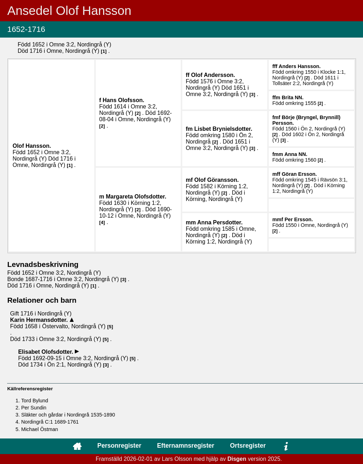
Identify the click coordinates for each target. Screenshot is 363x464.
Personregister (119, 445)
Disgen (236, 459)
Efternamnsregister (185, 445)
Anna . (295, 154)
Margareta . (136, 197)
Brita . (293, 97)
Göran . (299, 174)
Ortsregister (248, 445)
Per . (299, 219)
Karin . (39, 320)
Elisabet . (46, 352)
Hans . (123, 100)
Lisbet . (223, 129)
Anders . (299, 66)
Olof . (31, 146)
